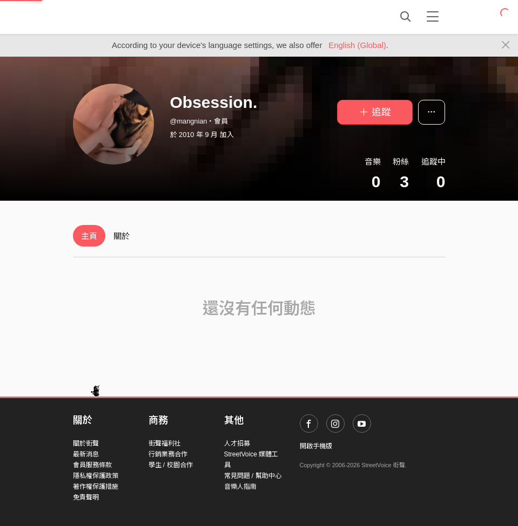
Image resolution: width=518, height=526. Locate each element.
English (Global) (357, 45)
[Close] (506, 45)
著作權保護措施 (95, 486)
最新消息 (86, 454)
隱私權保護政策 (95, 476)
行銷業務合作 (168, 454)
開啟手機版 (316, 446)
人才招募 (237, 443)
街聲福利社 (165, 443)
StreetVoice (117, 16)
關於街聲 (86, 443)
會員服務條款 (92, 465)
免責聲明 (86, 497)
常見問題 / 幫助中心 (252, 476)
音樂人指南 (240, 486)
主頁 (89, 236)
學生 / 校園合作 (171, 465)
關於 (121, 236)
